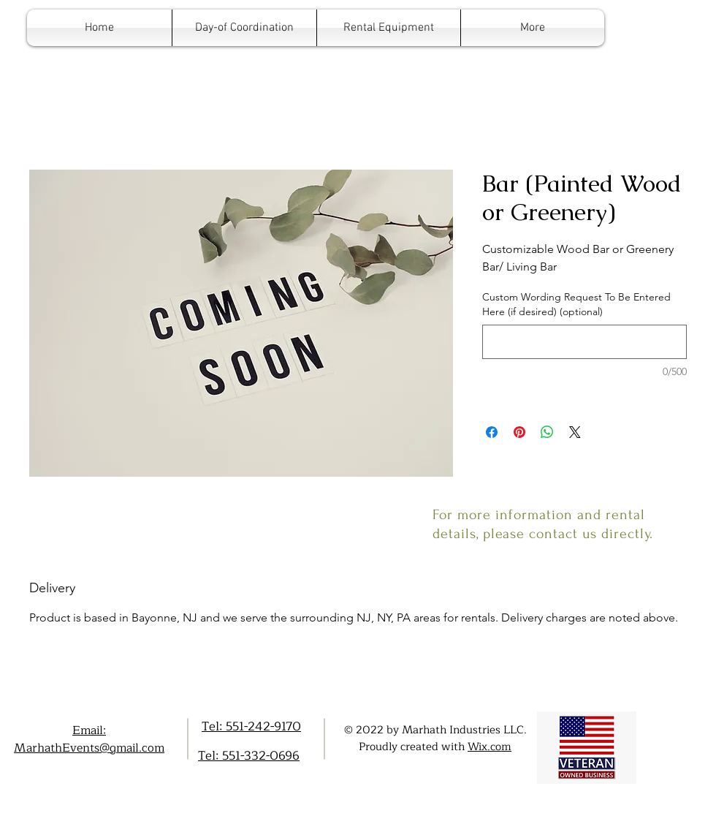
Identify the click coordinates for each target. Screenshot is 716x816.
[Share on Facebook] (491, 432)
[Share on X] (575, 432)
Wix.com (489, 747)
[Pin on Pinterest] (519, 432)
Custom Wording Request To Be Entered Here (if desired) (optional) (576, 304)
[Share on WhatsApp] (547, 432)
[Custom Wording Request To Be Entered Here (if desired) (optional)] (584, 341)
